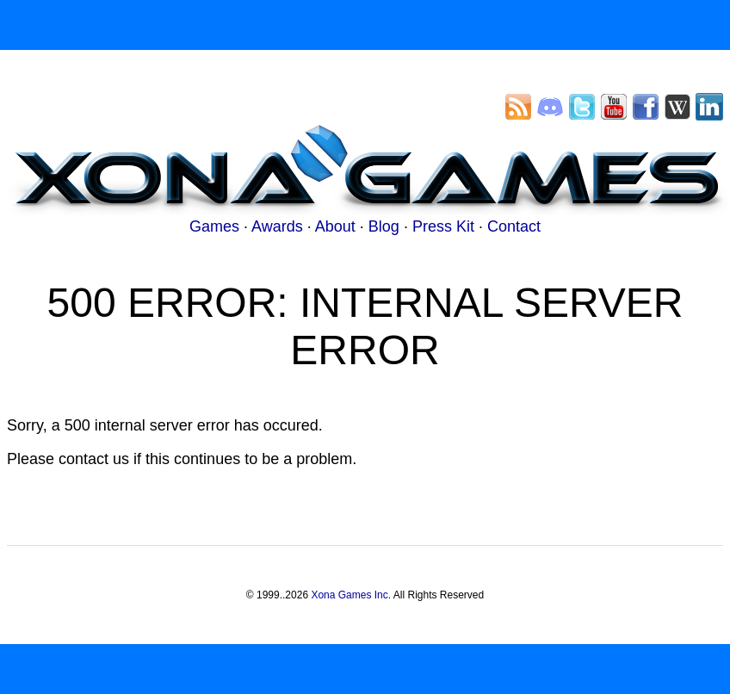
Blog (383, 226)
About (335, 226)
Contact (514, 226)
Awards (277, 226)
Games (214, 226)
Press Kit (443, 226)
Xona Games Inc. (351, 595)
